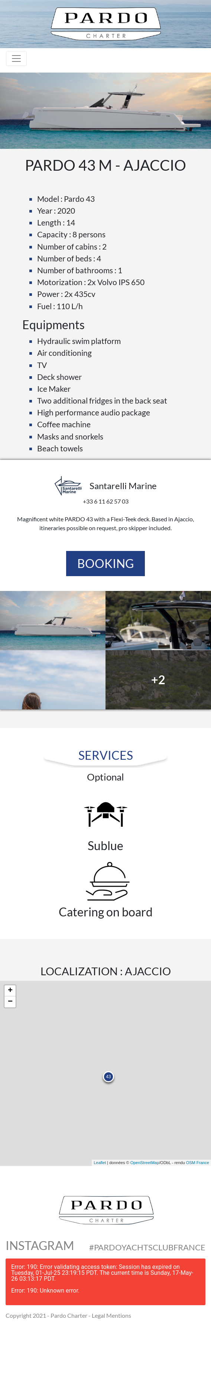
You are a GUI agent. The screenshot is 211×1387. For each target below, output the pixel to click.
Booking (105, 563)
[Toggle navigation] (16, 58)
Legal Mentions (111, 1315)
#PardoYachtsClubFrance (147, 1247)
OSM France (197, 1162)
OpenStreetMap (144, 1162)
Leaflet (100, 1162)
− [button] (10, 1001)
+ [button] (10, 990)
